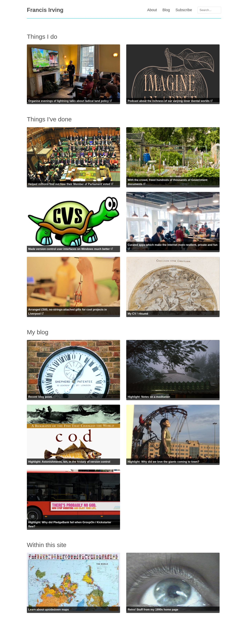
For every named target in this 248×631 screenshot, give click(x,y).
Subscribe (183, 10)
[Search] (209, 10)
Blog (166, 10)
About (152, 10)
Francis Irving (45, 10)
